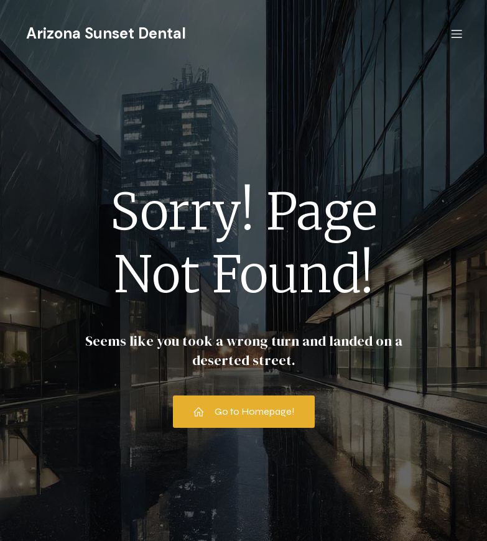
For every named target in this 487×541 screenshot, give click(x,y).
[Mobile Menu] (457, 34)
